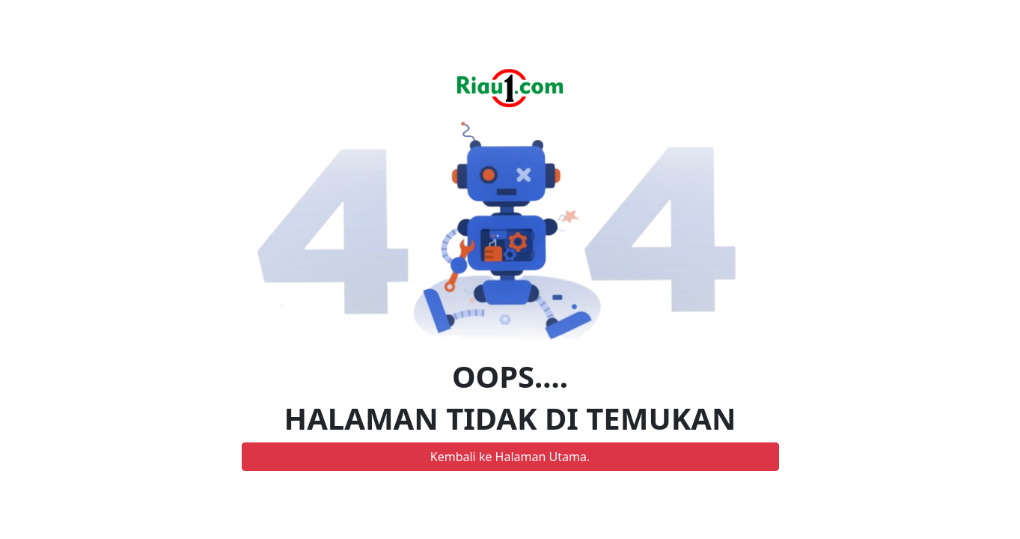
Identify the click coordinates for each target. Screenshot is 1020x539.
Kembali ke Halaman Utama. (510, 456)
